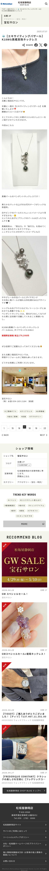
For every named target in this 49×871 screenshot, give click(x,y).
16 (18, 428)
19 (37, 428)
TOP (4, 9)
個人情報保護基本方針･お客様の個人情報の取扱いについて (23, 853)
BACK (5, 435)
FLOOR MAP (24, 465)
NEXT (43, 435)
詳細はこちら (23, 476)
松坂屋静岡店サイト (12, 824)
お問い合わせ (9, 861)
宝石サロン (11, 9)
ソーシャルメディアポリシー (16, 837)
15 (12, 428)
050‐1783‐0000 (26, 818)
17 (25, 428)
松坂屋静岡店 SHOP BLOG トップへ (26, 790)
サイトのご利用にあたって (15, 831)
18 (31, 428)
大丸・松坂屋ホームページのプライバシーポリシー (22, 844)
